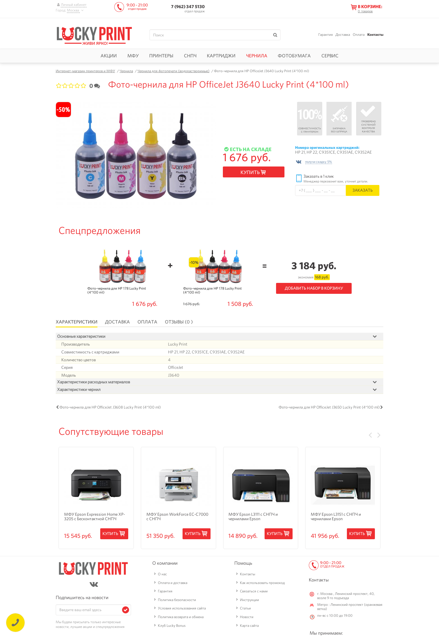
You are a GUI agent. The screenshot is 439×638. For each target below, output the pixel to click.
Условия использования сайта (182, 609)
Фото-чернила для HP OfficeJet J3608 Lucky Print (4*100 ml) (110, 408)
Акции (109, 56)
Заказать (362, 190)
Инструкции (249, 601)
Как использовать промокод (262, 583)
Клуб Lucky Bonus (172, 626)
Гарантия (325, 34)
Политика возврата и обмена (181, 618)
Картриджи (221, 56)
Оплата (359, 34)
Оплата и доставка (172, 583)
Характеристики (76, 322)
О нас (162, 575)
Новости (246, 618)
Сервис (329, 56)
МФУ (133, 56)
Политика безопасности (177, 601)
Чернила (256, 56)
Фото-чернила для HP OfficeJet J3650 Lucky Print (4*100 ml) (329, 408)
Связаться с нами (254, 592)
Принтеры (161, 56)
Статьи (245, 609)
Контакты (375, 34)
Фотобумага (294, 56)
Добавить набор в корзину (314, 288)
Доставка (342, 34)
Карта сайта (249, 626)
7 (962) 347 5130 (188, 7)
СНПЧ (190, 56)
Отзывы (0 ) (179, 322)
